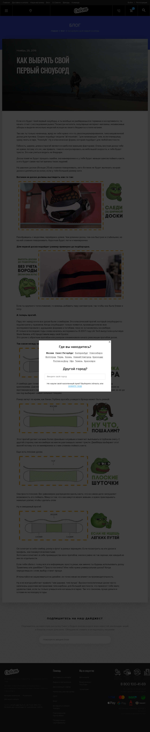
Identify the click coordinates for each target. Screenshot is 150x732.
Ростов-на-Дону (60, 361)
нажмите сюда (75, 386)
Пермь (60, 357)
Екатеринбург (81, 353)
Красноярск (89, 361)
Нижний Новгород (82, 357)
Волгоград (51, 357)
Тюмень (79, 361)
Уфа (72, 361)
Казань (68, 357)
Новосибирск (96, 353)
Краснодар (98, 357)
